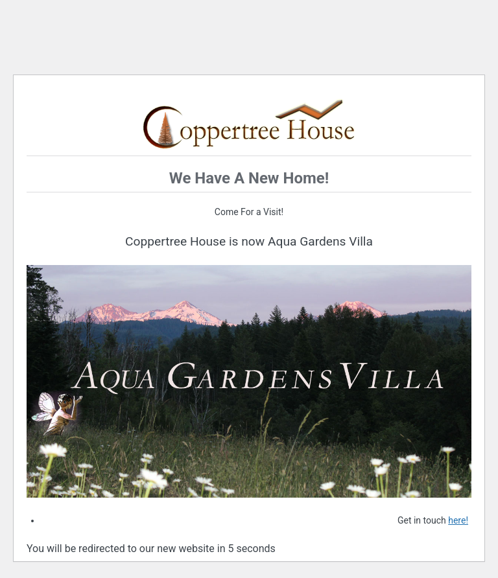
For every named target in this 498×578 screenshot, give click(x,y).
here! (458, 520)
